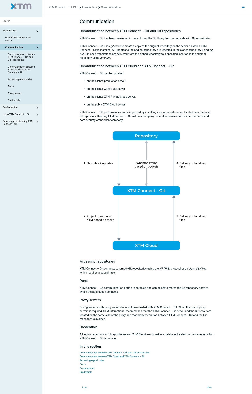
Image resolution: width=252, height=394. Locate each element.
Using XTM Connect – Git (21, 114)
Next (209, 387)
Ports (11, 86)
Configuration (21, 107)
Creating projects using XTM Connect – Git (21, 122)
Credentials (14, 100)
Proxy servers (15, 93)
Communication (22, 47)
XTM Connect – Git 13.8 (63, 7)
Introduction (21, 31)
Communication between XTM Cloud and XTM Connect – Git (21, 69)
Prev (84, 387)
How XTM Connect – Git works (18, 39)
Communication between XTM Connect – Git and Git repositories (21, 57)
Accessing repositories (20, 79)
